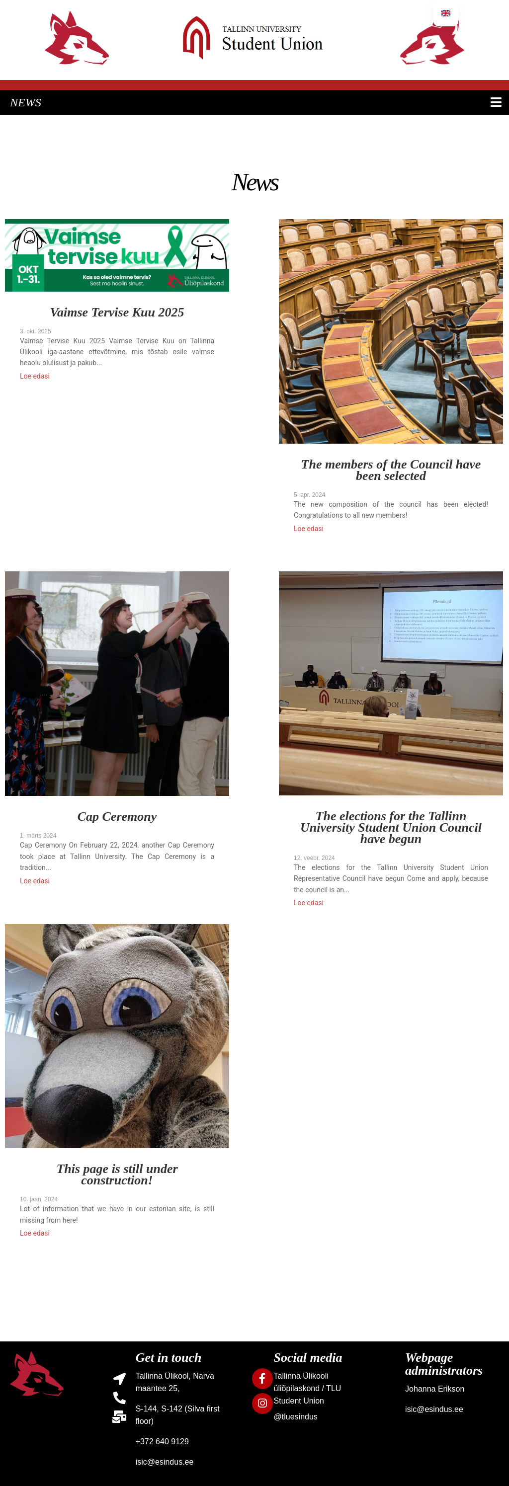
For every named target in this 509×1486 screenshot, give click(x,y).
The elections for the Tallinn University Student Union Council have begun (391, 828)
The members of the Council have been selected (391, 471)
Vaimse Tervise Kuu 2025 (117, 313)
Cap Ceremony (117, 817)
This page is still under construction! (116, 1175)
